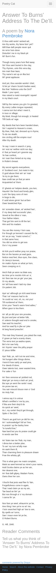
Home (5, 567)
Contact (40, 567)
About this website (26, 567)
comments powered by (16, 562)
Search (13, 567)
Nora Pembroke (18, 33)
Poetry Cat (8, 3)
